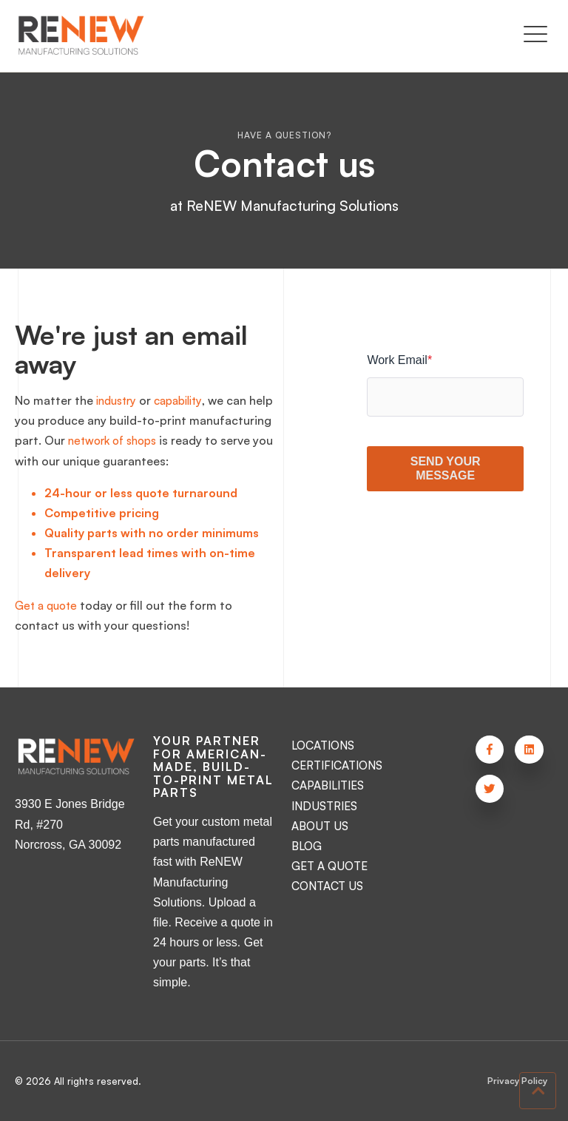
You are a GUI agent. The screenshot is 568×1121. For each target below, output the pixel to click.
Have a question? (284, 135)
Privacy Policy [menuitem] (515, 1081)
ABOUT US (321, 825)
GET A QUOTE (331, 865)
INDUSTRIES (325, 805)
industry (118, 400)
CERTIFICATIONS (339, 765)
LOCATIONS (325, 745)
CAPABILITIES (329, 785)
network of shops (201, 440)
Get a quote (48, 605)
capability (186, 400)
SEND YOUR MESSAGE (445, 468)
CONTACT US (329, 885)
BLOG (306, 845)
